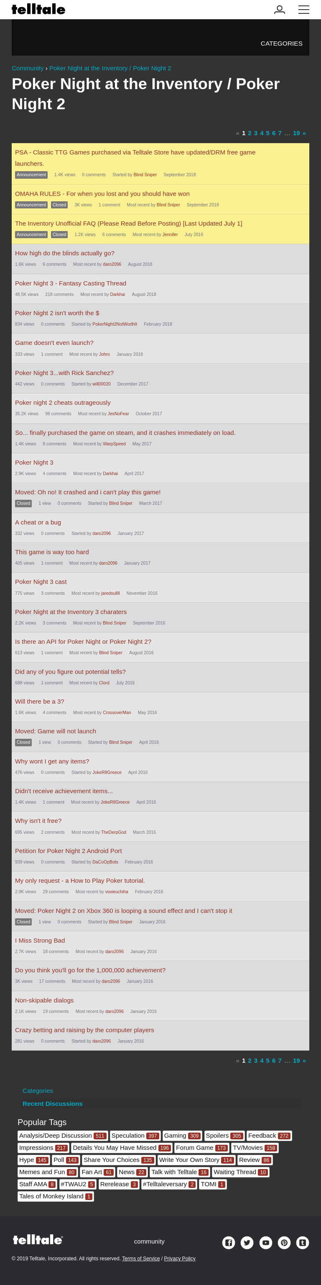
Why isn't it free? (38, 820)
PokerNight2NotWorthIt (114, 324)
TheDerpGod (113, 832)
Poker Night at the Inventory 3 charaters (71, 611)
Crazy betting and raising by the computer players (84, 1029)
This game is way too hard (52, 551)
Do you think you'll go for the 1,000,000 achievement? (90, 970)
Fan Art (98, 1171)
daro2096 (112, 264)
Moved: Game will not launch (55, 731)
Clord (104, 683)
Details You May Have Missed (122, 1147)
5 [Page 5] (268, 132)
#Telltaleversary (169, 1183)
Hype (33, 1159)
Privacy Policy (180, 1259)
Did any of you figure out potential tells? (70, 671)
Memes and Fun (47, 1171)
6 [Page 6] (273, 132)
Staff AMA (37, 1183)
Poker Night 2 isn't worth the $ (57, 312)
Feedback (269, 1135)
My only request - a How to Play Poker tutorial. (80, 880)
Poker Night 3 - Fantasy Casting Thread (70, 283)
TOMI (213, 1183)
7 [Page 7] (279, 132)
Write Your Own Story (196, 1159)
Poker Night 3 (34, 462)
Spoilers (224, 1135)
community (149, 1241)
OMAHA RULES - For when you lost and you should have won (102, 193)
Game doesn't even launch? (54, 342)
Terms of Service (141, 1259)
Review (255, 1159)
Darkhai (117, 294)
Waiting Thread (241, 1171)
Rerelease (119, 1183)
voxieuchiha (116, 891)
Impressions (43, 1147)
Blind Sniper (145, 174)
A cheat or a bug (38, 522)
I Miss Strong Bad (40, 940)
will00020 (101, 384)
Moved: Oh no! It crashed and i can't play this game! (87, 492)
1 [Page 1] (243, 132)
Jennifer (170, 234)
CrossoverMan (117, 712)
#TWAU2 (78, 1183)
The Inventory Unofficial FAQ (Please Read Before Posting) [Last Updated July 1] (128, 223)
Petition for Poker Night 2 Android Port (68, 850)
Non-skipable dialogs (44, 1000)
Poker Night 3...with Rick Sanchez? (64, 372)
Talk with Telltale (180, 1171)
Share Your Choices (119, 1159)
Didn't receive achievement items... (64, 790)
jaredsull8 (110, 593)
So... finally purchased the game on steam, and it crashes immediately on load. (125, 432)
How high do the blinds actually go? (65, 253)
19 (296, 132)
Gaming (182, 1135)
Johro (104, 354)
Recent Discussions (53, 1103)
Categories (282, 43)
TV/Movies (255, 1147)
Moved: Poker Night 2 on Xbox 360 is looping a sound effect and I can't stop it (123, 910)
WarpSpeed (114, 444)
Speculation (135, 1135)
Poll (66, 1159)
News (132, 1171)
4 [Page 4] (261, 132)
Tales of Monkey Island (55, 1196)
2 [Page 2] (249, 132)
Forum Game (202, 1147)
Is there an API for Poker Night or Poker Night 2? (83, 641)
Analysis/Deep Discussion (63, 1135)
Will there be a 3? (39, 701)
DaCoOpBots (105, 862)
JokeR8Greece (106, 772)
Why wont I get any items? (52, 761)
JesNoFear (118, 413)
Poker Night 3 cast (41, 581)
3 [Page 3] (255, 132)
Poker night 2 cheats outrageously (63, 402)
